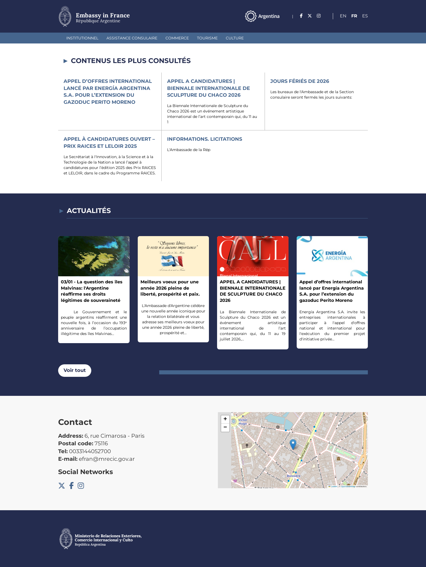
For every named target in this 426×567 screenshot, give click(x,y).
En (343, 15)
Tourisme (207, 38)
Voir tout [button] (75, 370)
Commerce (177, 38)
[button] (293, 444)
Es (365, 15)
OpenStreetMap (348, 486)
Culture (235, 38)
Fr (354, 15)
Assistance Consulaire (131, 38)
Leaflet (332, 486)
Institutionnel (82, 38)
